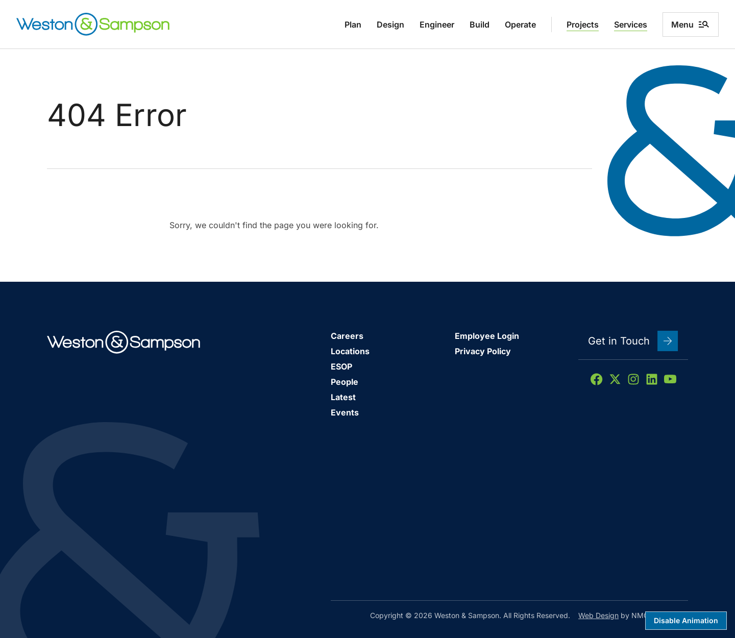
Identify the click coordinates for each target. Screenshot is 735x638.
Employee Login (487, 336)
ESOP (341, 366)
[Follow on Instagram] (633, 379)
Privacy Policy (483, 351)
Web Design (598, 615)
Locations (350, 351)
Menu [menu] (690, 24)
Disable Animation (686, 620)
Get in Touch (633, 341)
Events (345, 412)
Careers (347, 336)
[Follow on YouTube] (670, 379)
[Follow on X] (615, 379)
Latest (343, 397)
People (344, 382)
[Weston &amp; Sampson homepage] (92, 24)
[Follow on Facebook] (597, 379)
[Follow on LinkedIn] (652, 379)
